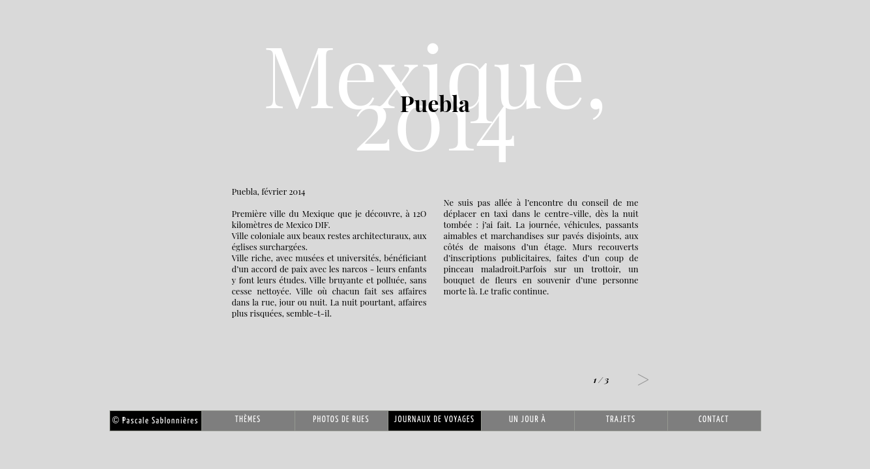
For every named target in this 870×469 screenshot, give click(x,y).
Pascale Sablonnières (155, 421)
